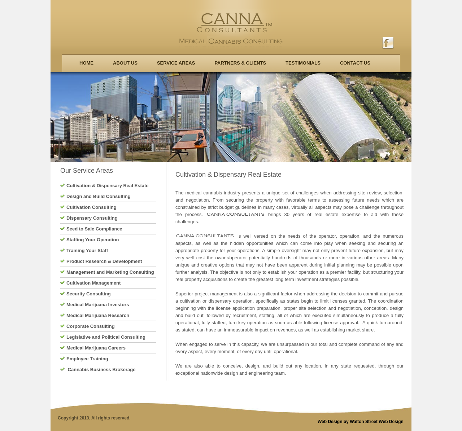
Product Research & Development (104, 261)
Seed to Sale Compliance (94, 229)
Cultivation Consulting (91, 207)
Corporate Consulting (90, 326)
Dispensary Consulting (92, 218)
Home (86, 63)
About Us (125, 63)
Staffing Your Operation (92, 239)
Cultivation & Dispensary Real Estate (107, 185)
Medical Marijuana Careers (96, 348)
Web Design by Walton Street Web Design (361, 421)
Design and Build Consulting (98, 196)
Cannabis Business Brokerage (100, 369)
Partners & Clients (240, 63)
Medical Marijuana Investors (97, 304)
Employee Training (87, 358)
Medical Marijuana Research (97, 315)
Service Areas (176, 63)
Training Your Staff (87, 250)
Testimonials (303, 63)
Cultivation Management (93, 283)
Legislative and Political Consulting (105, 337)
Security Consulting (88, 293)
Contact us (355, 63)
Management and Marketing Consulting (110, 272)
